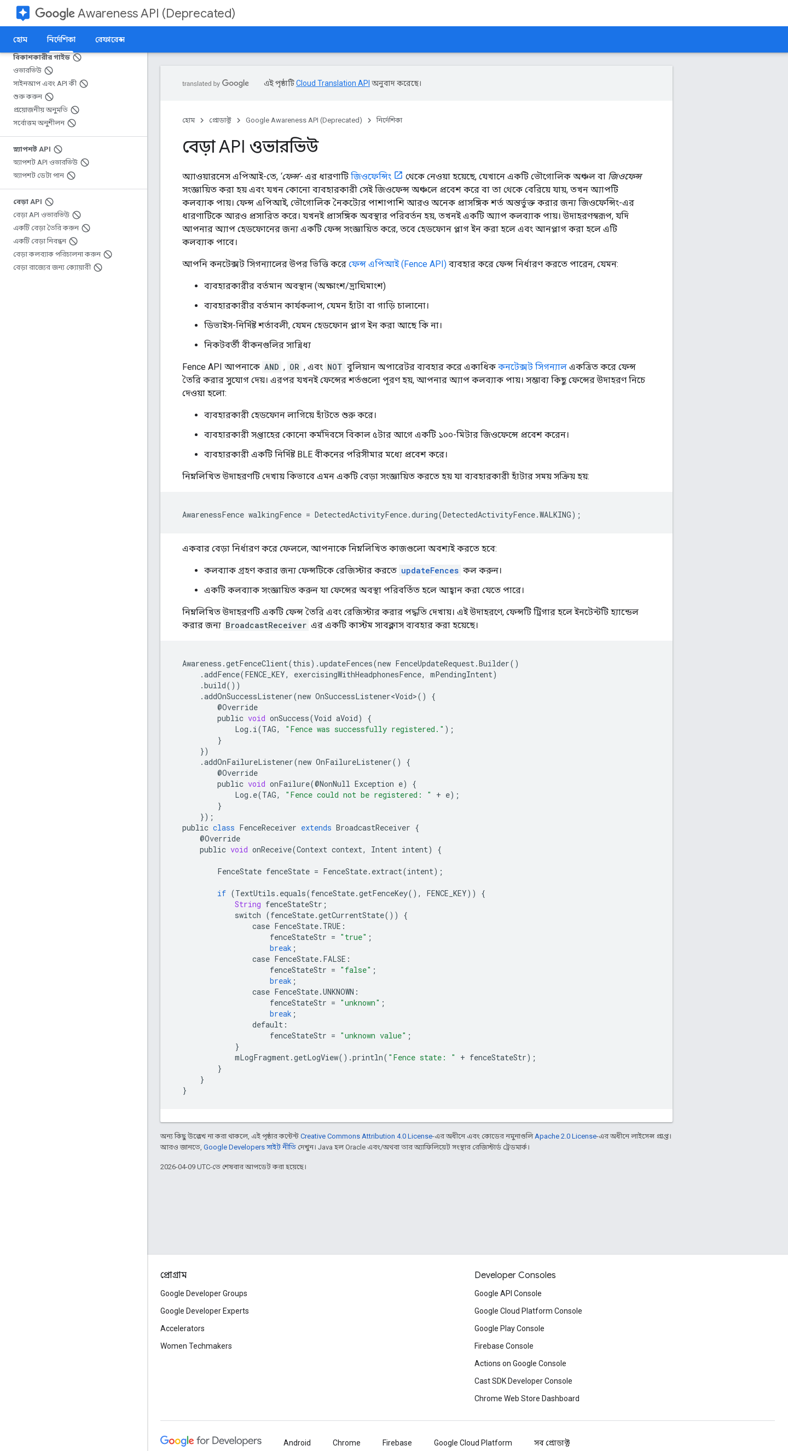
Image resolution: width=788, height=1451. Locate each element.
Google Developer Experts (204, 1311)
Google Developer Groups (203, 1293)
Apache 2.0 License (565, 1136)
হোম (20, 39)
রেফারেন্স (110, 39)
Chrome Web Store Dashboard (527, 1398)
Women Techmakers (196, 1346)
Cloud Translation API (333, 83)
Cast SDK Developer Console (523, 1381)
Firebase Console (504, 1346)
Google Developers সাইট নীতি (250, 1147)
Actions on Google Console (520, 1363)
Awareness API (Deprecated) (135, 13)
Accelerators (182, 1328)
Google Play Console (509, 1328)
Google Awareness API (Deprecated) (304, 120)
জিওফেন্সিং (371, 176)
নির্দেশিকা (389, 120)
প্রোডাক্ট (220, 120)
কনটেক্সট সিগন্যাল (532, 367)
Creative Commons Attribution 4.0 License (366, 1136)
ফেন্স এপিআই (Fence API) (398, 264)
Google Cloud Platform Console (528, 1311)
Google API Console (508, 1293)
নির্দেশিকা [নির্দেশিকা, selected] (61, 39)
